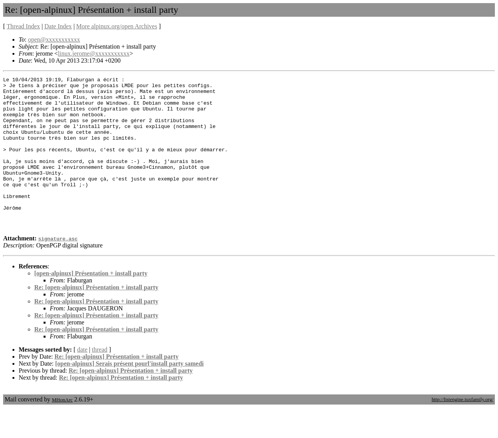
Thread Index (23, 26)
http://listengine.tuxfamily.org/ (462, 430)
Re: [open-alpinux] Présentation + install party (96, 317)
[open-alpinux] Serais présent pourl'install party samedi (129, 394)
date (82, 380)
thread (99, 380)
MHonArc (62, 430)
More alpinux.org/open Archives (116, 26)
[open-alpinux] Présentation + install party (90, 303)
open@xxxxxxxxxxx (54, 39)
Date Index (58, 26)
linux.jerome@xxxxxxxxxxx (94, 53)
